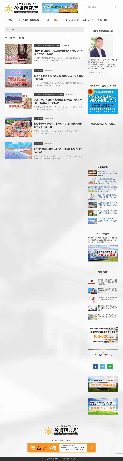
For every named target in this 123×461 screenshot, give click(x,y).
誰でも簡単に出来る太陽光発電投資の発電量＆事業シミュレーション (107, 197)
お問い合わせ (88, 20)
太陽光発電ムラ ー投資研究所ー (61, 459)
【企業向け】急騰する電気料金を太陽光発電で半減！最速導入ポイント (107, 290)
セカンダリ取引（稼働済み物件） (29, 20)
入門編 (10, 20)
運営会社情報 (102, 20)
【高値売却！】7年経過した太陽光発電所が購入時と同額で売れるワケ (107, 308)
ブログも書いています (95, 72)
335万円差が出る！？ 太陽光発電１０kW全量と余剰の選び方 (108, 213)
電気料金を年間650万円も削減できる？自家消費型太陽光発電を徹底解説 (107, 282)
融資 (55, 20)
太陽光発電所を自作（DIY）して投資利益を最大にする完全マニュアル (108, 205)
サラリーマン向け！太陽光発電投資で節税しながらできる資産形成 (107, 316)
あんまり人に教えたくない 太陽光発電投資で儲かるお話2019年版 (107, 173)
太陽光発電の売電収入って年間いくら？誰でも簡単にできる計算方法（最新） (107, 181)
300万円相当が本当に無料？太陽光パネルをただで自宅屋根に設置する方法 (108, 189)
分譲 (47, 20)
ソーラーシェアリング (70, 20)
